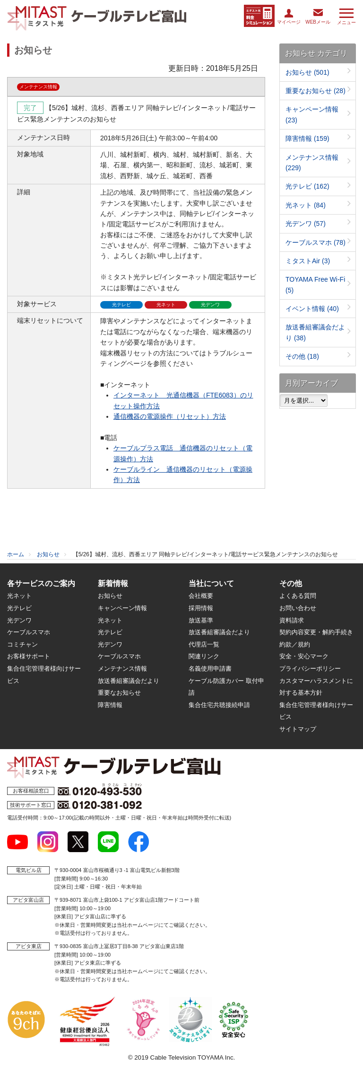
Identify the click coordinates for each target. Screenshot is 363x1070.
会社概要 (201, 595)
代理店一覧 (204, 644)
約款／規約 (294, 644)
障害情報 (307, 138)
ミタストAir (307, 261)
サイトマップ (297, 729)
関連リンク (204, 656)
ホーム (15, 554)
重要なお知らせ (315, 91)
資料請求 (291, 620)
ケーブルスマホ (315, 242)
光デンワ (305, 223)
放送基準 (201, 620)
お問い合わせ (297, 608)
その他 (302, 356)
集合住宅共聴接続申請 (219, 704)
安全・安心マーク (303, 656)
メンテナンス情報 (122, 668)
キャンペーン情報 (122, 608)
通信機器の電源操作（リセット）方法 (169, 416)
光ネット (305, 205)
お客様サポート (28, 656)
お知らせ (307, 72)
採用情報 (201, 608)
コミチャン (22, 644)
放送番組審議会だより (128, 680)
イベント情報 (312, 308)
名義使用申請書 (210, 668)
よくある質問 (297, 595)
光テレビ (307, 186)
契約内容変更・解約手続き (316, 632)
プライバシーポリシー (310, 668)
